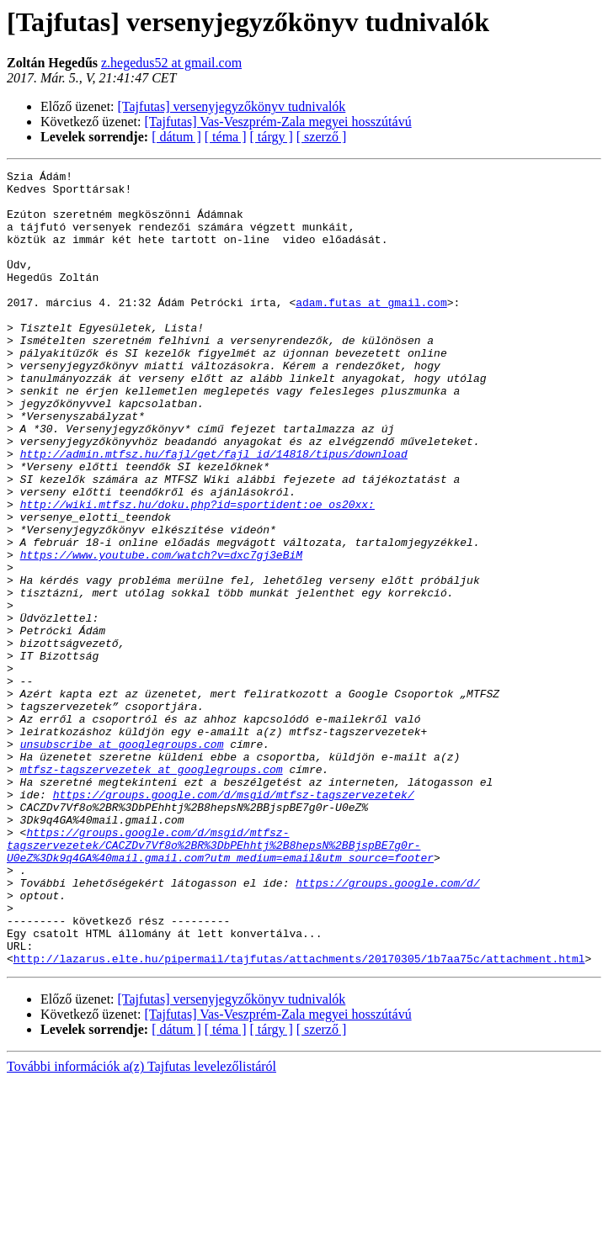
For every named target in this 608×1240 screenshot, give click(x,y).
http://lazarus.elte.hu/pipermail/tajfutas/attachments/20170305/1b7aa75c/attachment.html (299, 1117)
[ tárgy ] (271, 137)
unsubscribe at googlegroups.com (122, 859)
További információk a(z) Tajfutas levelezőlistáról (141, 1225)
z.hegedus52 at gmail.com (171, 63)
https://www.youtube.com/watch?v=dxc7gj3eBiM (161, 632)
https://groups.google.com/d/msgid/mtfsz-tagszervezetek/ (233, 920)
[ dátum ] (176, 137)
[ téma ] (226, 137)
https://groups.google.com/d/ (387, 1026)
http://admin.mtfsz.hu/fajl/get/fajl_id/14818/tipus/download (214, 511)
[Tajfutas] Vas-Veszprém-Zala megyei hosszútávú (278, 121)
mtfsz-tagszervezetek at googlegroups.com (151, 890)
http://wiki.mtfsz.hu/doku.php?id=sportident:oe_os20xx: (197, 572)
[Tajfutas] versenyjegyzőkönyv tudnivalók (232, 106)
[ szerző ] (321, 137)
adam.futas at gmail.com (371, 329)
